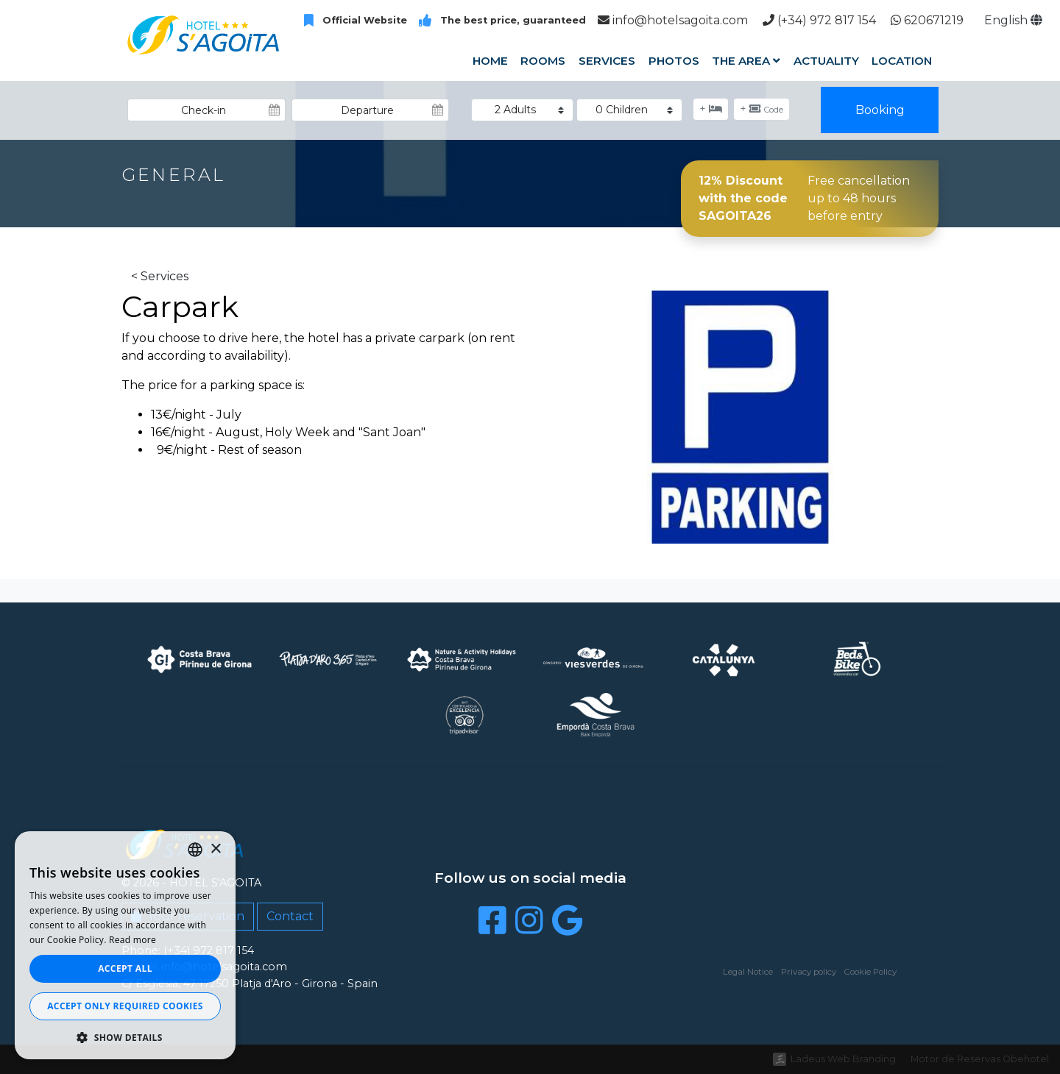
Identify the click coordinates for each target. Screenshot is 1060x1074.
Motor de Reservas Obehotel (980, 1058)
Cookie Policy (870, 972)
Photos (673, 61)
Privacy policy (808, 972)
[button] (125, 1037)
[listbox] (195, 849)
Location (902, 61)
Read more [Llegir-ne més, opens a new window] (132, 939)
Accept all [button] (125, 968)
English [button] (1013, 20)
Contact (290, 916)
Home (490, 61)
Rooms (542, 61)
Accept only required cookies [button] (125, 1006)
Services (607, 61)
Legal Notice (748, 972)
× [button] (215, 849)
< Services (159, 276)
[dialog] (125, 945)
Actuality (826, 61)
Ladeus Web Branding (843, 1058)
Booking (880, 110)
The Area (746, 61)
